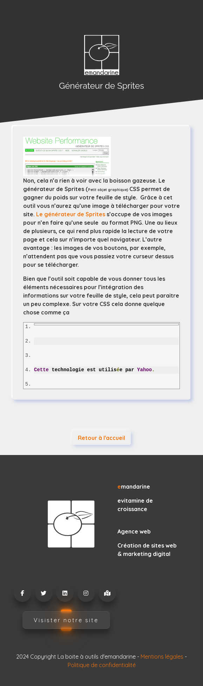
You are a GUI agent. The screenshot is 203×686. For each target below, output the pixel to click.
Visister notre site (66, 620)
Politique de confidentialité (102, 664)
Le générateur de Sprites (70, 214)
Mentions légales (162, 656)
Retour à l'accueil (101, 437)
